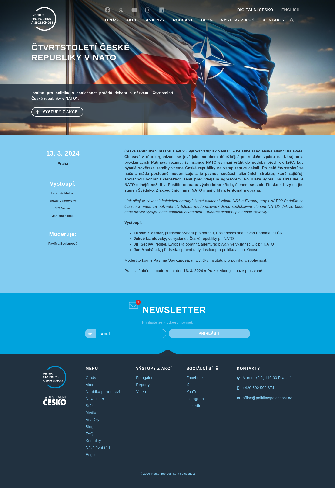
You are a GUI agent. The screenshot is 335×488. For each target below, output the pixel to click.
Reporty (143, 385)
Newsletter (95, 399)
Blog (90, 427)
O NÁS (111, 20)
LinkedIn (193, 406)
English (290, 10)
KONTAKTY (274, 20)
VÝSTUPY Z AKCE (54, 111)
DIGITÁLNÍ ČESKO (255, 10)
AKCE (131, 20)
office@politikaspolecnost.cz (264, 398)
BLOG (207, 20)
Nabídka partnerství (103, 392)
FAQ (89, 434)
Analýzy (155, 20)
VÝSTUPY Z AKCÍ (154, 368)
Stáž (90, 406)
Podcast (183, 20)
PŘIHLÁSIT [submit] (209, 334)
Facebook (194, 378)
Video (141, 392)
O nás (91, 378)
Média (91, 413)
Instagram (195, 399)
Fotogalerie (146, 378)
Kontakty (93, 441)
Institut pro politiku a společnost (173, 473)
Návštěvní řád (98, 448)
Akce (90, 385)
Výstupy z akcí (237, 20)
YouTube (194, 392)
